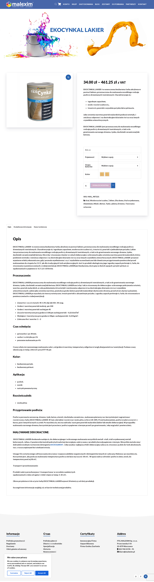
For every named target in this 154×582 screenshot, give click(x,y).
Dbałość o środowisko (52, 544)
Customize (14, 573)
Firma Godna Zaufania (90, 547)
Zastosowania (86, 5)
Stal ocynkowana (131, 201)
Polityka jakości (50, 542)
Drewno (121, 205)
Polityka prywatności (15, 542)
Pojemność (89, 158)
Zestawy (106, 5)
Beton (102, 205)
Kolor (87, 175)
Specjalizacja (49, 547)
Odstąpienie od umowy (16, 550)
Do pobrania (118, 5)
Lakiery (114, 205)
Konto (66, 5)
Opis (9, 228)
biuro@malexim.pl (127, 553)
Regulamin (11, 544)
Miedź (96, 205)
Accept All (42, 573)
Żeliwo (111, 201)
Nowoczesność (49, 553)
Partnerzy (131, 5)
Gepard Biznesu (87, 544)
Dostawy (10, 547)
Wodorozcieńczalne (99, 201)
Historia (46, 550)
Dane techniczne (40, 228)
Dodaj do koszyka (101, 186)
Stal (87, 201)
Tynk (108, 205)
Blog (97, 5)
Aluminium (88, 205)
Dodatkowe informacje (23, 228)
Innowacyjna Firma (88, 542)
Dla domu (119, 201)
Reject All (28, 573)
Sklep (74, 5)
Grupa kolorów (88, 166)
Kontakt (142, 5)
